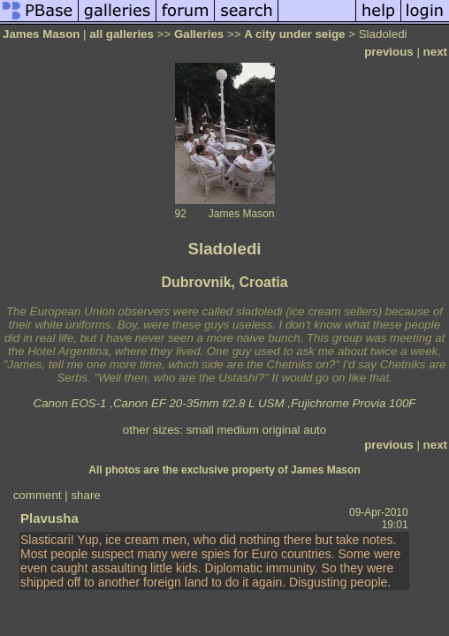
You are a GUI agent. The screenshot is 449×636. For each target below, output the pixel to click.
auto (314, 429)
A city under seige (294, 34)
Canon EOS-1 (70, 403)
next (435, 51)
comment (37, 495)
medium (237, 429)
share (85, 495)
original (282, 429)
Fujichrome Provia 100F (353, 403)
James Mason (41, 34)
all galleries (121, 34)
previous (389, 51)
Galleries (199, 34)
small (200, 429)
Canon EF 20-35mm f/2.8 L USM (199, 403)
